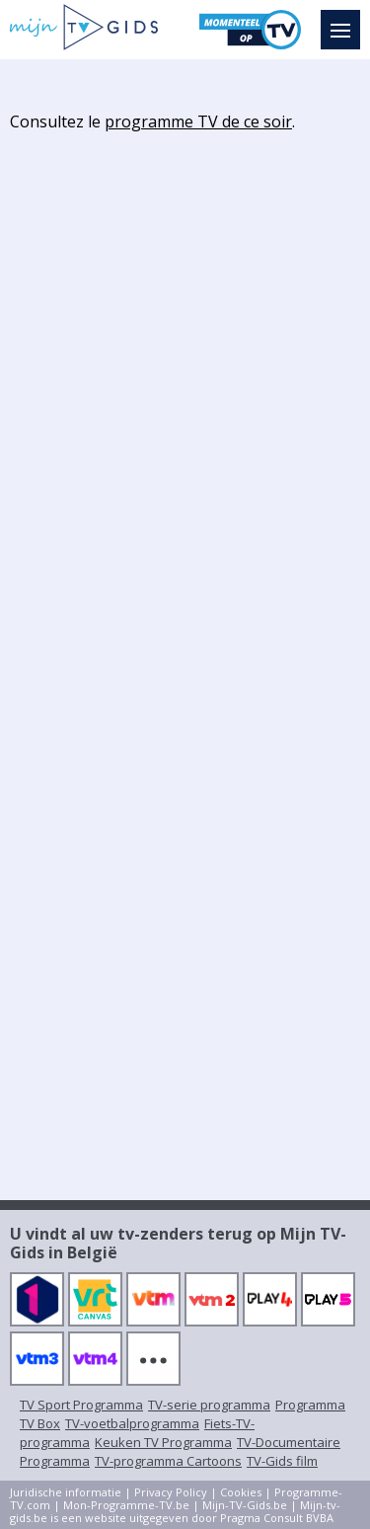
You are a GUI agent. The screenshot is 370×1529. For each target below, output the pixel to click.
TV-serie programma (209, 1404)
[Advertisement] (185, 329)
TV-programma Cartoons (168, 1461)
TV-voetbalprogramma (132, 1423)
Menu (345, 21)
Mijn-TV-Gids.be (244, 1504)
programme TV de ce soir (198, 121)
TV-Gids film (282, 1461)
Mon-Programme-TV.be (126, 1504)
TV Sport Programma (81, 1404)
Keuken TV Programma (163, 1442)
